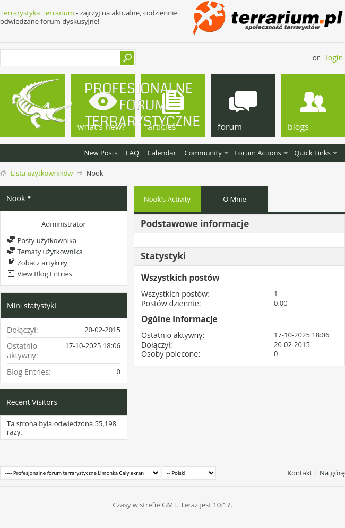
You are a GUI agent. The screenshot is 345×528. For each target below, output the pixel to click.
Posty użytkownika (41, 240)
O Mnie (234, 199)
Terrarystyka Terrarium (37, 13)
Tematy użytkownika (45, 251)
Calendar (161, 153)
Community (202, 153)
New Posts (100, 153)
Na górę (332, 473)
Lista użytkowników (42, 173)
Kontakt (299, 473)
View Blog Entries (39, 274)
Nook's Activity (167, 199)
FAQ (132, 153)
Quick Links (312, 153)
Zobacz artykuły (37, 262)
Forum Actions (258, 153)
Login (334, 58)
